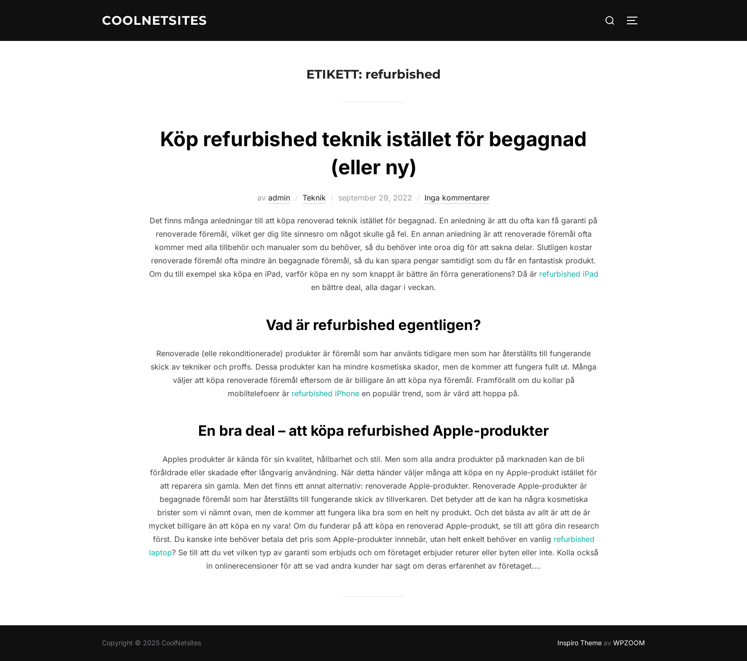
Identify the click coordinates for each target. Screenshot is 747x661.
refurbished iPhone (325, 393)
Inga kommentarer (457, 197)
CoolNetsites (154, 20)
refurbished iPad (568, 274)
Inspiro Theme (579, 643)
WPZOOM (629, 643)
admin (279, 197)
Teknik (314, 197)
